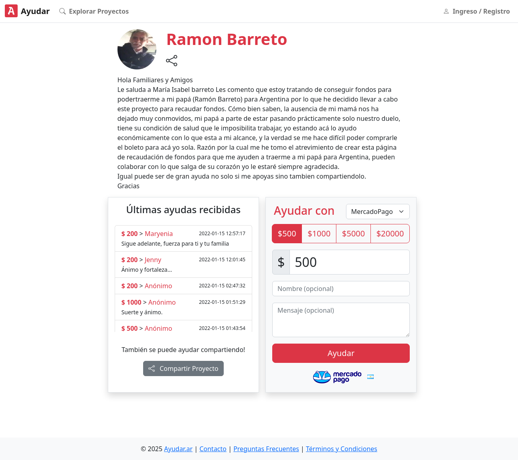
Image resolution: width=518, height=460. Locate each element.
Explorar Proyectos (94, 11)
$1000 (319, 233)
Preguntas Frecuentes (266, 448)
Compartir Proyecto (183, 368)
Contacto (213, 448)
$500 (287, 233)
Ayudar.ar (178, 448)
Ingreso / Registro (476, 11)
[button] (137, 48)
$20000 (390, 233)
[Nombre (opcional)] (341, 288)
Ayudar (27, 10)
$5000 (353, 233)
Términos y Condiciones (341, 448)
